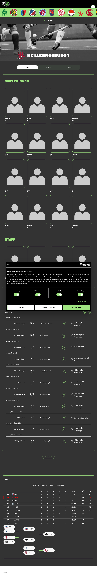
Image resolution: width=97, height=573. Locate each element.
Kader (27, 67)
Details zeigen (81, 301)
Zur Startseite (48, 457)
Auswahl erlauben (48, 307)
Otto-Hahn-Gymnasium (81, 418)
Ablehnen (21, 307)
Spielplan (48, 67)
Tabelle (69, 67)
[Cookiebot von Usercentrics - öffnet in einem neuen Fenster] (81, 264)
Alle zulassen (76, 307)
